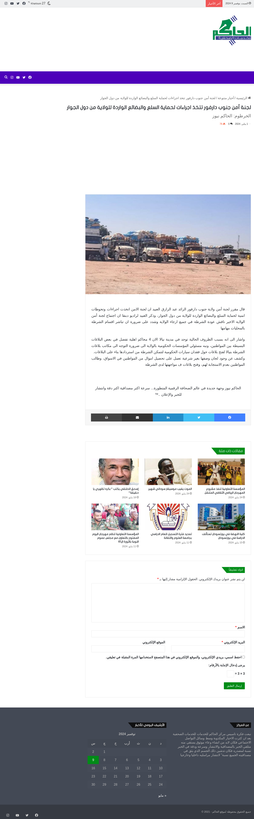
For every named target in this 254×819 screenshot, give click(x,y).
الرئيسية (243, 98)
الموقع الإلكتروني (153, 642)
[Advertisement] (84, 39)
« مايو (162, 795)
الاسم (240, 627)
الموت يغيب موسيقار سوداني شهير (170, 488)
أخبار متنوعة (226, 98)
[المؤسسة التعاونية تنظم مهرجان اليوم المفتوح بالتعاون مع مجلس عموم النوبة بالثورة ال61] (114, 517)
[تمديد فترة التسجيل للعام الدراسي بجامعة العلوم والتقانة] (168, 517)
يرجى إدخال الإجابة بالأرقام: (226, 665)
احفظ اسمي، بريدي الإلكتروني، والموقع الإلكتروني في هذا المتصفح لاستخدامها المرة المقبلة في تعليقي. (173, 657)
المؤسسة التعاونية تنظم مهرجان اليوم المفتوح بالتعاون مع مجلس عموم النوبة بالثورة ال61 (115, 538)
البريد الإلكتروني (233, 642)
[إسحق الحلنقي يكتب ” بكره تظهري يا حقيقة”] (114, 471)
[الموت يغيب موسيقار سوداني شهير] (168, 471)
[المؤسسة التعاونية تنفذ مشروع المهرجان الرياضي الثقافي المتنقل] (221, 471)
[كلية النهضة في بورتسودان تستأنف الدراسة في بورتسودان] (221, 517)
